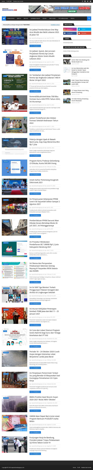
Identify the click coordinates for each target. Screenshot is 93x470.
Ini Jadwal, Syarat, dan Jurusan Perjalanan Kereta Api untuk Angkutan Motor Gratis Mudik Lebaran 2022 (42, 55)
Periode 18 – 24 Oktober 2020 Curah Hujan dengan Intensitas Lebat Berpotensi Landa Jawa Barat (44, 354)
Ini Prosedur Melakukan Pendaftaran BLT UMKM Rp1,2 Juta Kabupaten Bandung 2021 (44, 244)
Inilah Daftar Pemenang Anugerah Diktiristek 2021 (44, 181)
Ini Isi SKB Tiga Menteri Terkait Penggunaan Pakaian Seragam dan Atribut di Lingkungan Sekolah (44, 290)
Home (3, 1)
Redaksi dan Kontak (18, 1)
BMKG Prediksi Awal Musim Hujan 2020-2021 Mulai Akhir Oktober (44, 398)
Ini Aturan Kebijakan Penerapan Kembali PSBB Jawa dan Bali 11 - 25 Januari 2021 (44, 311)
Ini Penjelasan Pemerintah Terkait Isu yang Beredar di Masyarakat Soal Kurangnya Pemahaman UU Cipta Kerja (45, 377)
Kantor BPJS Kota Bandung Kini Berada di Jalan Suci (80, 61)
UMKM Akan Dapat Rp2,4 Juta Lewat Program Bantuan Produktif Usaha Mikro (45, 418)
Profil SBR (9, 1)
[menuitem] (4, 18)
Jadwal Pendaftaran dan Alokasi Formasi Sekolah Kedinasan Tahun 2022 (44, 120)
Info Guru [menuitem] (52, 18)
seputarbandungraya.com (38, 38)
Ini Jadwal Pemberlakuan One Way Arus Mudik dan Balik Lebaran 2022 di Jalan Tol (44, 32)
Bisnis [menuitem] (45, 18)
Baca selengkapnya (35, 46)
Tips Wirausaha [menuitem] (63, 18)
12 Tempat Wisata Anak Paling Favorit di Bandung (80, 91)
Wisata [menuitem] (26, 18)
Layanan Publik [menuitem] (35, 18)
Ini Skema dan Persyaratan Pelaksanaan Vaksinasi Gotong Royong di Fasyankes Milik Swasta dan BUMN (44, 267)
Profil (78, 467)
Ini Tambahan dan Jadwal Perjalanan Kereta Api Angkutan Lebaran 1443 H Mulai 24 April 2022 (45, 77)
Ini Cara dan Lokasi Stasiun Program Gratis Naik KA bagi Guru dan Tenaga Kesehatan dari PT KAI (45, 332)
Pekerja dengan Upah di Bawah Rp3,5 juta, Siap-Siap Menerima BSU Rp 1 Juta (45, 142)
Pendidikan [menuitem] (10, 18)
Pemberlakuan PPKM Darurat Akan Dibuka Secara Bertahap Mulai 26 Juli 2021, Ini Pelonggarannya (44, 223)
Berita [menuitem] (19, 18)
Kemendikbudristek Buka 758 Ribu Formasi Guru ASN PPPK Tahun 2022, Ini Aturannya (45, 99)
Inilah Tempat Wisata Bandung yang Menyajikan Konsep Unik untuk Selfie (80, 82)
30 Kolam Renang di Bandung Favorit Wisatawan (80, 99)
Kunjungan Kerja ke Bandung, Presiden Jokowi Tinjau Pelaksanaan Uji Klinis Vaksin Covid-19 (45, 440)
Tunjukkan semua (55, 24)
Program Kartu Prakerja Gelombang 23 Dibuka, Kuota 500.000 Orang (44, 162)
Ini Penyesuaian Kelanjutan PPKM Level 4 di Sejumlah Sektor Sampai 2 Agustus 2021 (45, 201)
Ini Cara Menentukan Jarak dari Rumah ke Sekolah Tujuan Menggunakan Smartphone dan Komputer (80, 71)
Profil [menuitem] (73, 18)
